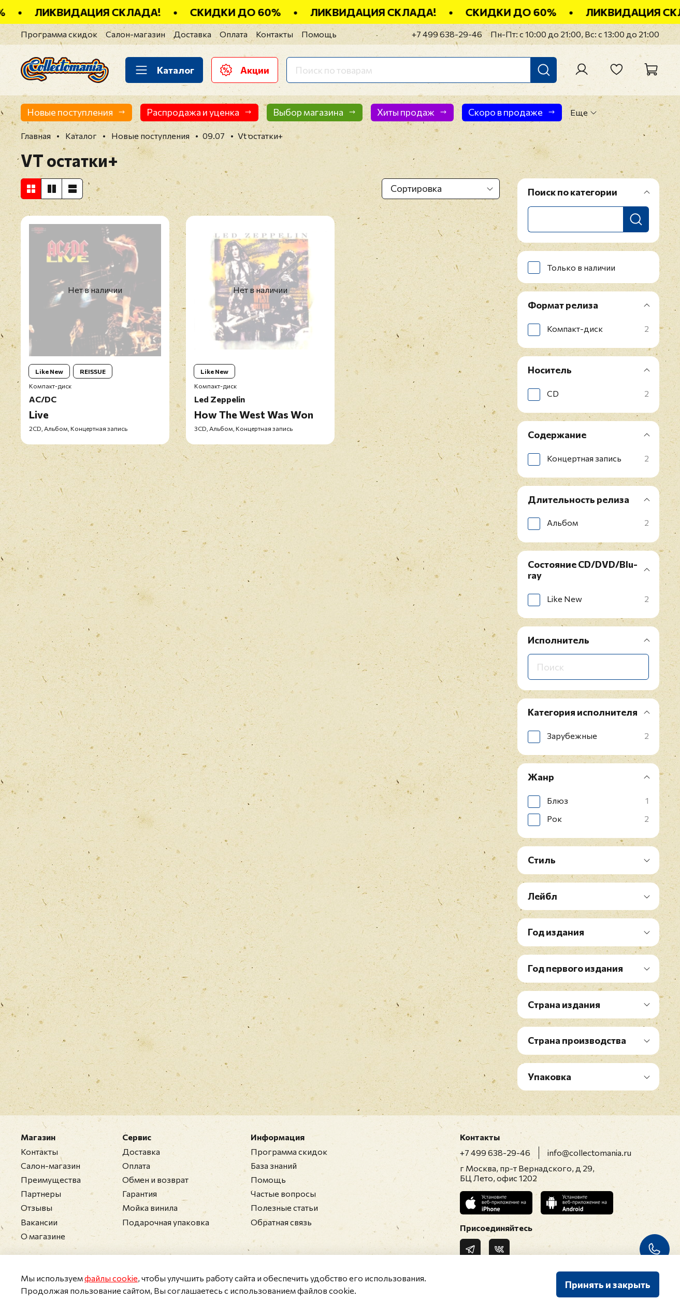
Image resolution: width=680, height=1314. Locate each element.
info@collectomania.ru (589, 1152)
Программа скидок (59, 34)
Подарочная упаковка (165, 1222)
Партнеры (41, 1193)
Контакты (274, 34)
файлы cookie (111, 1278)
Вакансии (39, 1222)
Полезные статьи (284, 1207)
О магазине (43, 1236)
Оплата (234, 34)
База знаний (274, 1165)
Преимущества (51, 1179)
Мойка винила (150, 1207)
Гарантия (139, 1193)
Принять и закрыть (607, 1284)
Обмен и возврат (155, 1179)
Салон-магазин (135, 34)
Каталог (164, 70)
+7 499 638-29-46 (447, 34)
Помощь (319, 34)
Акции (244, 70)
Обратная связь (281, 1222)
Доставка (192, 34)
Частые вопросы (283, 1193)
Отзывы (36, 1207)
